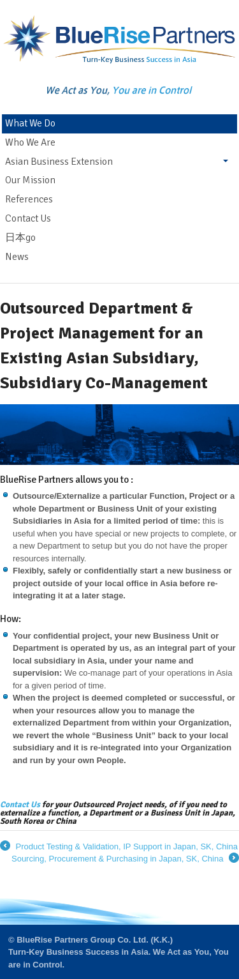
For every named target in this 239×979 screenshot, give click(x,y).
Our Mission (30, 180)
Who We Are (30, 142)
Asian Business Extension (59, 161)
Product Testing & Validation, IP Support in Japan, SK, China (119, 846)
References (29, 199)
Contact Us (28, 218)
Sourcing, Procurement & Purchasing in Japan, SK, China (125, 859)
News (17, 256)
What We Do (30, 123)
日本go (20, 237)
